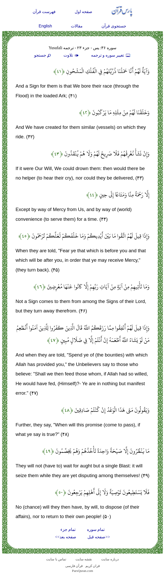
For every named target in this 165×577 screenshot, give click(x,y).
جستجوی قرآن (113, 26)
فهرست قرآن (44, 11)
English (45, 26)
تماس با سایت (56, 559)
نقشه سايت (83, 559)
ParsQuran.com (82, 571)
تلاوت (72, 55)
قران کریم (92, 566)
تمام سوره (96, 529)
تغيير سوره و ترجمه (111, 55)
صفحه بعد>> (65, 537)
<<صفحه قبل (98, 537)
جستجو (43, 55)
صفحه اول (83, 11)
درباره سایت (110, 559)
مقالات (77, 26)
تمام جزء (67, 529)
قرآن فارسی (74, 566)
